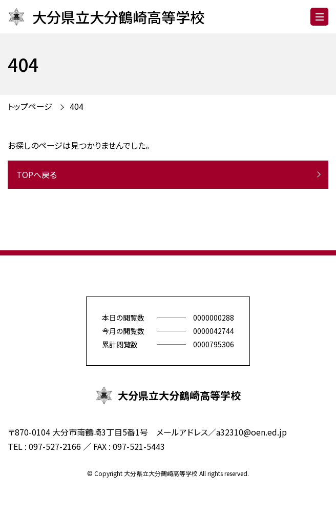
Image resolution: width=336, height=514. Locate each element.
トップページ (30, 106)
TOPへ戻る (36, 174)
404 (76, 106)
